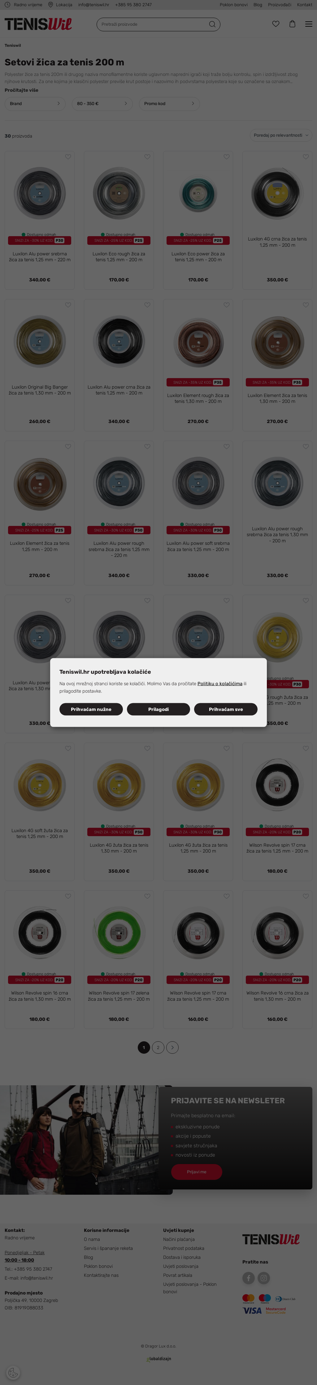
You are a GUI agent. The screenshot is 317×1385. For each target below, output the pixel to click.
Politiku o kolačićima (220, 683)
